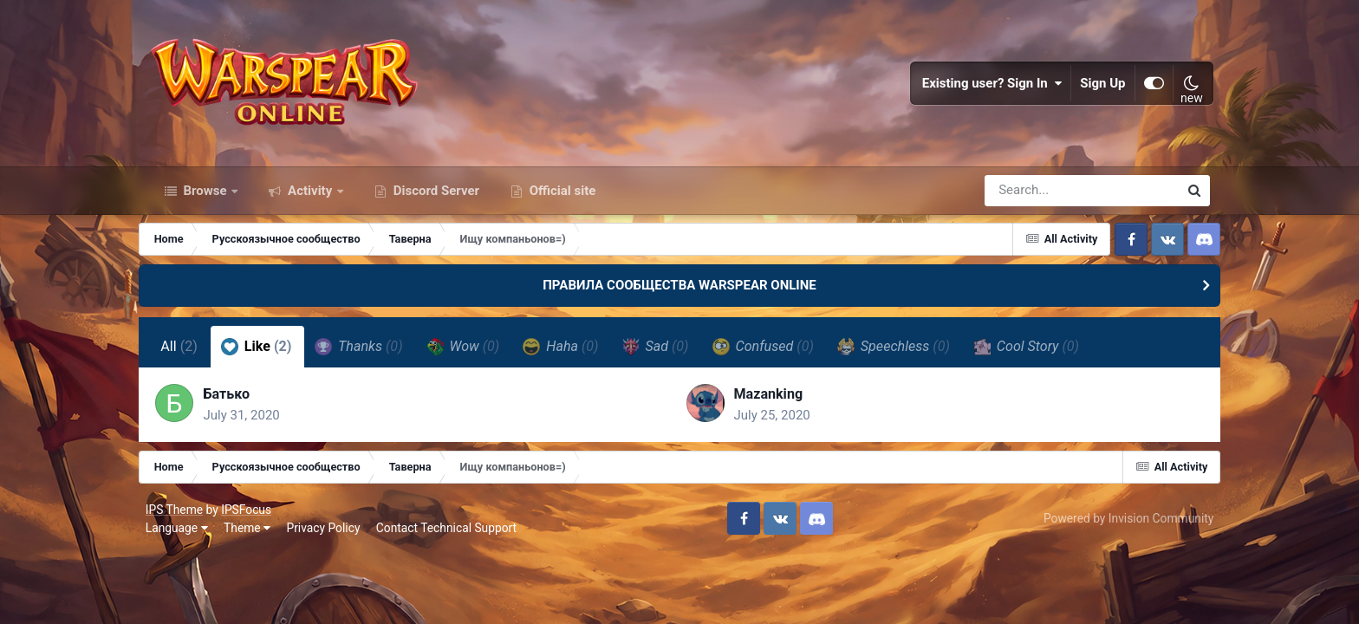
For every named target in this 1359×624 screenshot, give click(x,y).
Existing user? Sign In (989, 86)
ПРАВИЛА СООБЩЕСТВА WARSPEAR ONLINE (679, 293)
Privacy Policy (327, 537)
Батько (237, 402)
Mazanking (768, 402)
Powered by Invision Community (1125, 528)
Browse (205, 197)
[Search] (1032, 197)
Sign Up (1099, 86)
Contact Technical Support (450, 537)
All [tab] (189, 354)
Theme (250, 537)
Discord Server (434, 197)
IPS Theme (177, 518)
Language (180, 537)
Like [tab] (266, 353)
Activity (309, 197)
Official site (560, 197)
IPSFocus (249, 518)
